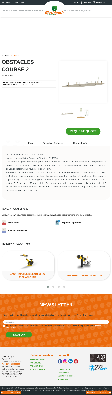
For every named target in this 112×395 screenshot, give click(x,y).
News (66, 11)
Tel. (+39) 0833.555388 (11, 364)
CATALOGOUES (19, 2)
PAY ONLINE (35, 363)
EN (75, 2)
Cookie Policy (63, 372)
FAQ (3, 2)
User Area (85, 3)
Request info (86, 11)
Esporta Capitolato (68, 222)
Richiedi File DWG (14, 230)
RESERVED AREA (37, 359)
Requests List (98, 3)
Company (6, 11)
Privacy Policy (64, 369)
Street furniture (31, 11)
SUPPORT (9, 2)
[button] (48, 286)
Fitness (41, 11)
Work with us (74, 11)
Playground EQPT (17, 11)
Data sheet (10, 222)
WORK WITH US (37, 369)
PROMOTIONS (36, 366)
